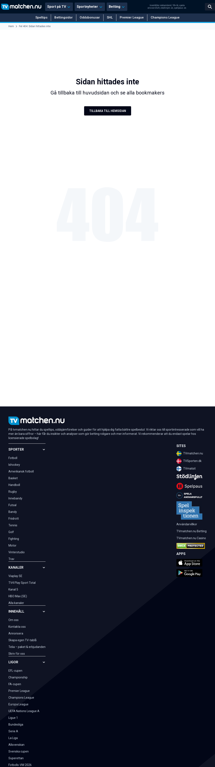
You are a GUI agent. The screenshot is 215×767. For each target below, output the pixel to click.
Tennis (12, 525)
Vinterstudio (16, 552)
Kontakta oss (17, 626)
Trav (11, 559)
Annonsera (15, 633)
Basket (13, 478)
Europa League (18, 704)
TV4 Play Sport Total (22, 582)
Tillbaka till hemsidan (107, 111)
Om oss (13, 620)
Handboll (14, 485)
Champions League (165, 17)
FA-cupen (14, 684)
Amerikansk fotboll (21, 471)
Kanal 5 (13, 589)
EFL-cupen (15, 670)
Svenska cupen (18, 751)
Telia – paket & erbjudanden (27, 647)
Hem (11, 26)
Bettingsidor (63, 17)
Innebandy (15, 498)
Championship (18, 677)
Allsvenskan (16, 744)
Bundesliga (15, 724)
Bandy (12, 512)
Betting (114, 7)
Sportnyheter (87, 7)
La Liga (13, 738)
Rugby (12, 491)
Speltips (41, 17)
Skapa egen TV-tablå (22, 640)
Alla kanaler (16, 603)
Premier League (132, 17)
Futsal (12, 505)
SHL (110, 17)
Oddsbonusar (90, 17)
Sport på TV (56, 7)
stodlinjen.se (166, 8)
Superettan (16, 758)
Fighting (13, 538)
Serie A (13, 731)
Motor (12, 545)
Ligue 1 (13, 717)
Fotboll (12, 458)
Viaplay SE (15, 576)
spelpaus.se (180, 8)
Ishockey (14, 464)
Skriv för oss (16, 653)
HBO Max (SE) (17, 596)
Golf (11, 532)
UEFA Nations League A (23, 711)
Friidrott (13, 518)
